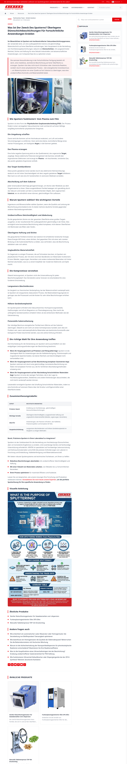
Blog (107, 2)
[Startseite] (5, 13)
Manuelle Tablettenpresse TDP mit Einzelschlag (27, 623)
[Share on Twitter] (15, 664)
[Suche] (121, 7)
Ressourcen (21, 13)
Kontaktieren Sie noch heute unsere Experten (39, 480)
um (103, 2)
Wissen (65, 7)
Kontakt (91, 7)
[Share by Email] (21, 664)
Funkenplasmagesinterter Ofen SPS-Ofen (25, 619)
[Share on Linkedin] (12, 664)
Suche (117, 19)
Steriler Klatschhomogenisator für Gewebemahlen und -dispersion (34, 616)
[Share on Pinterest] (18, 664)
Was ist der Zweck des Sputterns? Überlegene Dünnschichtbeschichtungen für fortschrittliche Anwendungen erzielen (60, 13)
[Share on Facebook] (9, 664)
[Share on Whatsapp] (24, 664)
